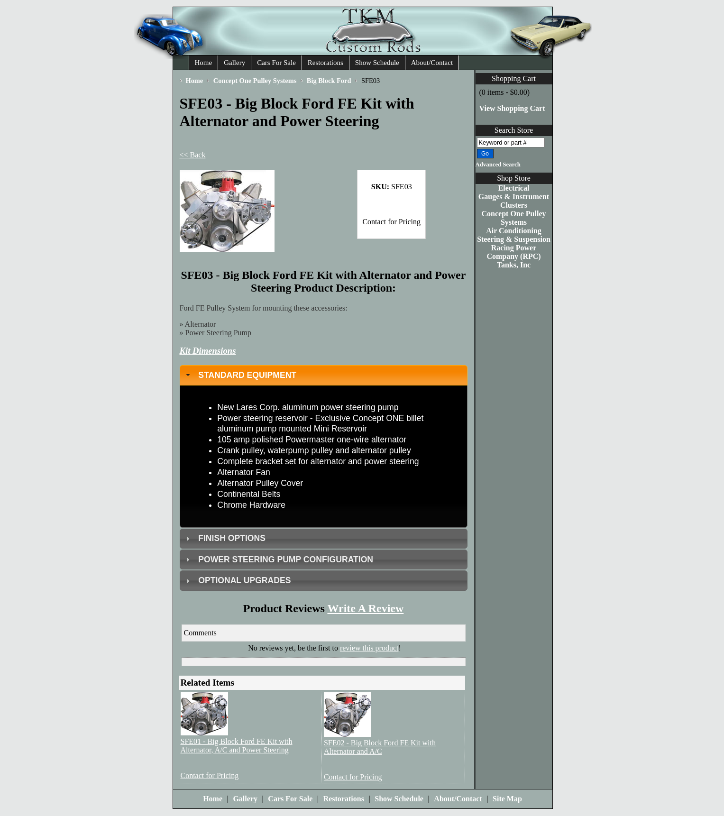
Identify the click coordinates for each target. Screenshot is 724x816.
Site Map (507, 799)
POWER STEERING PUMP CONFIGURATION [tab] (278, 559)
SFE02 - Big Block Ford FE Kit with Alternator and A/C (380, 747)
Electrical (514, 188)
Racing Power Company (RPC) (513, 252)
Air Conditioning (513, 231)
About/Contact (432, 62)
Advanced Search (498, 164)
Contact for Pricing (391, 222)
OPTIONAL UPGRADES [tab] (237, 580)
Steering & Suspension (513, 239)
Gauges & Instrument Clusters (513, 201)
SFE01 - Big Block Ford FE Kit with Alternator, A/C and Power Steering (237, 745)
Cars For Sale (276, 62)
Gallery (234, 62)
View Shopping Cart (512, 108)
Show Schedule (377, 62)
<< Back (193, 155)
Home (203, 62)
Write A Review (365, 608)
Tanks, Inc (514, 265)
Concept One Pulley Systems (514, 218)
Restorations (325, 62)
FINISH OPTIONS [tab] (225, 538)
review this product (369, 648)
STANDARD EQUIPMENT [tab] (240, 375)
